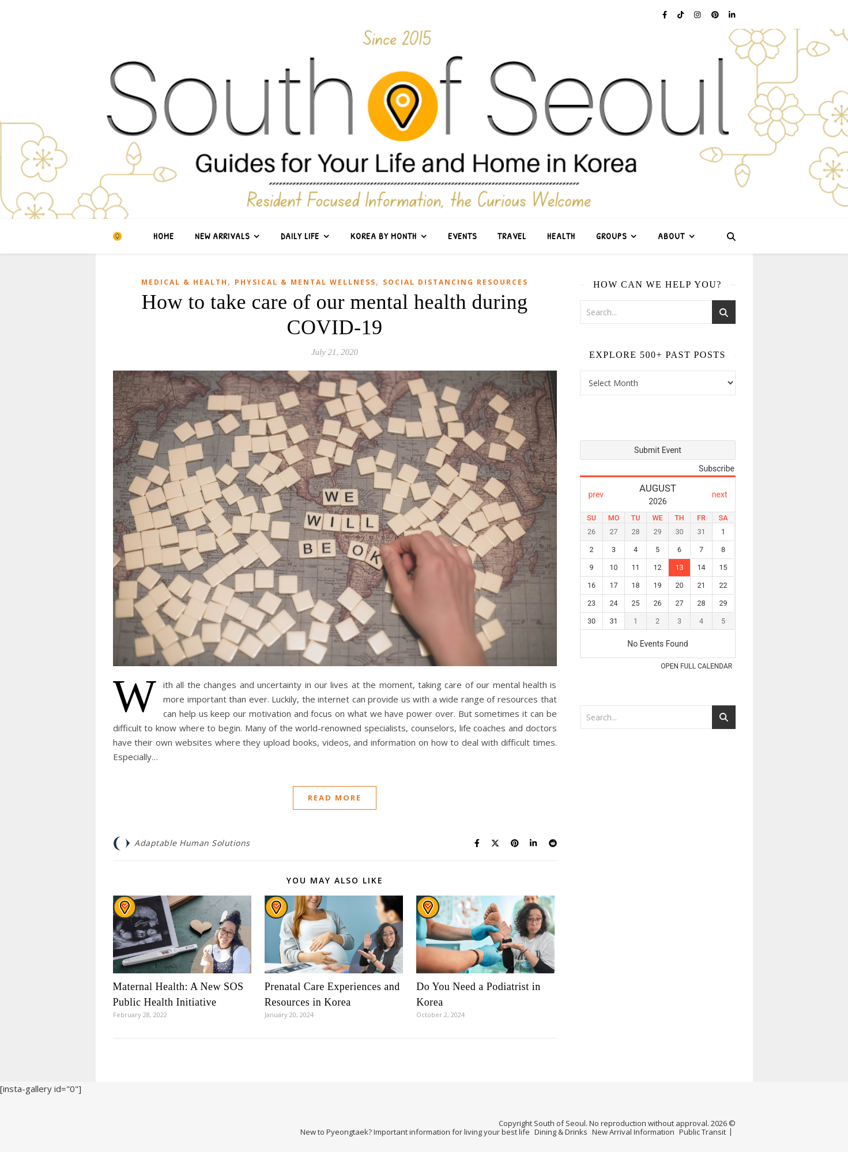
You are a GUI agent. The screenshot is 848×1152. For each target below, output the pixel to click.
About (671, 236)
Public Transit (702, 1132)
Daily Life (300, 236)
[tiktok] (681, 14)
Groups (611, 236)
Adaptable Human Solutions (192, 842)
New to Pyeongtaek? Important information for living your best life (415, 1132)
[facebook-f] (665, 14)
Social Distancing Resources (455, 282)
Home (163, 236)
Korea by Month (383, 236)
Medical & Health (184, 282)
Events (462, 236)
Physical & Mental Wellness (305, 282)
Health (561, 236)
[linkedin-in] (732, 14)
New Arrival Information (633, 1132)
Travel (512, 236)
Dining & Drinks (560, 1132)
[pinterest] (716, 14)
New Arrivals (222, 236)
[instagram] (698, 14)
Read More (334, 797)
